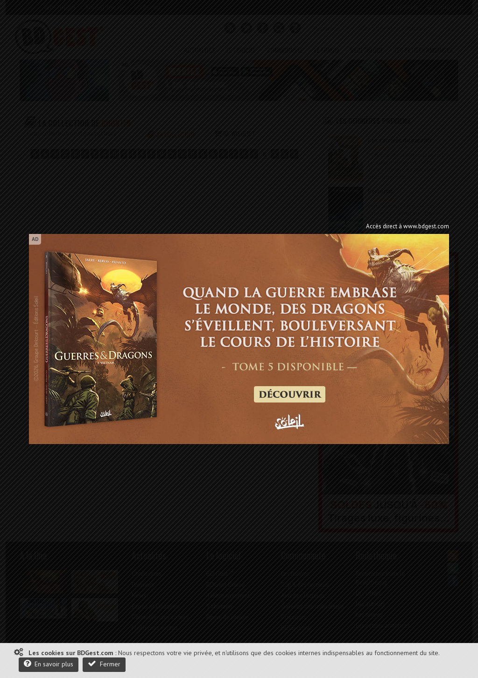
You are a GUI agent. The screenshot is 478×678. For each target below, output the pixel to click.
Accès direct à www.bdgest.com (407, 226)
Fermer (104, 663)
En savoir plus (48, 663)
